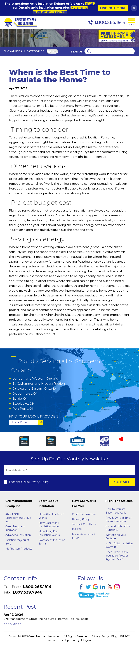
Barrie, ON (20, 398)
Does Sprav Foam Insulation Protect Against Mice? (116, 555)
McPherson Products (18, 548)
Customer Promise (84, 514)
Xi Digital (85, 640)
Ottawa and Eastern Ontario (34, 388)
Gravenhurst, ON (25, 393)
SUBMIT (122, 482)
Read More (12, 624)
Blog (114, 636)
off (54, 51)
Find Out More (113, 8)
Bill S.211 (77, 529)
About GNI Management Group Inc (18, 518)
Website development (62, 640)
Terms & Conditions (84, 524)
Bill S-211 (125, 636)
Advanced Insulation (18, 535)
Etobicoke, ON (24, 403)
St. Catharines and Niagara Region (39, 383)
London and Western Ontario (35, 378)
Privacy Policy (39, 482)
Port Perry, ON (23, 408)
